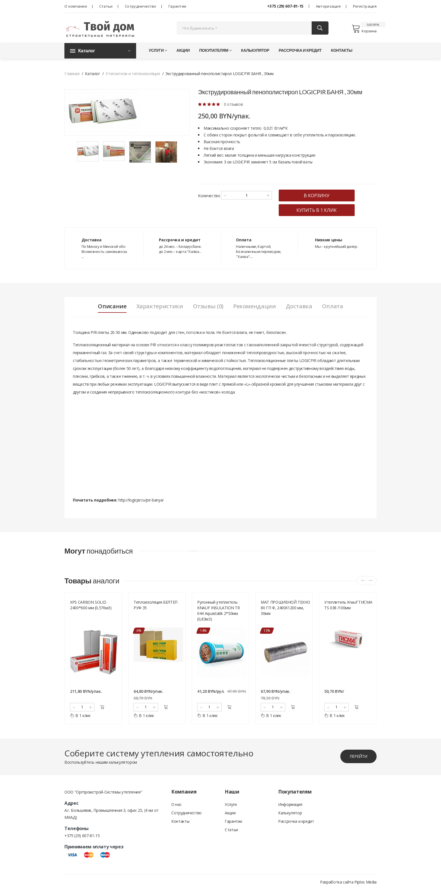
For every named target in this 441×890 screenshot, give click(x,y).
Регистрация (365, 6)
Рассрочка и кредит (300, 50)
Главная (72, 74)
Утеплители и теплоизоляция (132, 74)
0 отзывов (233, 104)
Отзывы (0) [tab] (208, 306)
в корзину (317, 196)
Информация (290, 804)
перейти (358, 756)
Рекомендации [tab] (254, 306)
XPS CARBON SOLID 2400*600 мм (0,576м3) (91, 605)
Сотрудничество (140, 6)
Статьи (106, 6)
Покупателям (215, 50)
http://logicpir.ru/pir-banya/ (141, 500)
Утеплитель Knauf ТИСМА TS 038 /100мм (348, 605)
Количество (209, 196)
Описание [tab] (112, 306)
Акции (183, 50)
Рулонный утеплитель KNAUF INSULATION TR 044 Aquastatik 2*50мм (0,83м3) (218, 611)
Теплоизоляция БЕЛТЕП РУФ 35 (155, 605)
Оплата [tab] (332, 306)
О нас (176, 804)
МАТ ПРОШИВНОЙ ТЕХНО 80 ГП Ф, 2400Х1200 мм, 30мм (285, 608)
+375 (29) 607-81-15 (285, 6)
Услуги (158, 50)
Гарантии (177, 6)
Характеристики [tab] (159, 306)
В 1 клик (80, 715)
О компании (75, 6)
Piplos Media (365, 882)
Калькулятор (255, 50)
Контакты (341, 50)
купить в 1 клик (317, 210)
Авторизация (328, 6)
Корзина (364, 28)
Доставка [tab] (299, 306)
